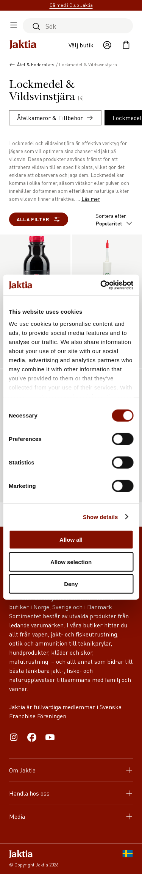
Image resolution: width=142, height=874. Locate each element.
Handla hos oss (71, 793)
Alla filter (39, 219)
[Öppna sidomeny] (13, 25)
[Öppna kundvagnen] (126, 45)
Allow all (71, 539)
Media (71, 816)
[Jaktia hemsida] (23, 45)
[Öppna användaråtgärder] (107, 45)
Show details (100, 516)
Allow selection (71, 561)
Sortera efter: (114, 219)
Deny (71, 584)
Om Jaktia (71, 770)
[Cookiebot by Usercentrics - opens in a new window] (101, 285)
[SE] (127, 859)
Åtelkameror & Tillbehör (55, 118)
